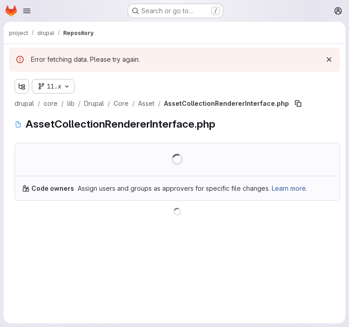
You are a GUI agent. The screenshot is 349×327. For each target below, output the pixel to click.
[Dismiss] (329, 59)
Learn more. (289, 188)
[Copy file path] (298, 103)
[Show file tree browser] (22, 86)
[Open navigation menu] (27, 11)
